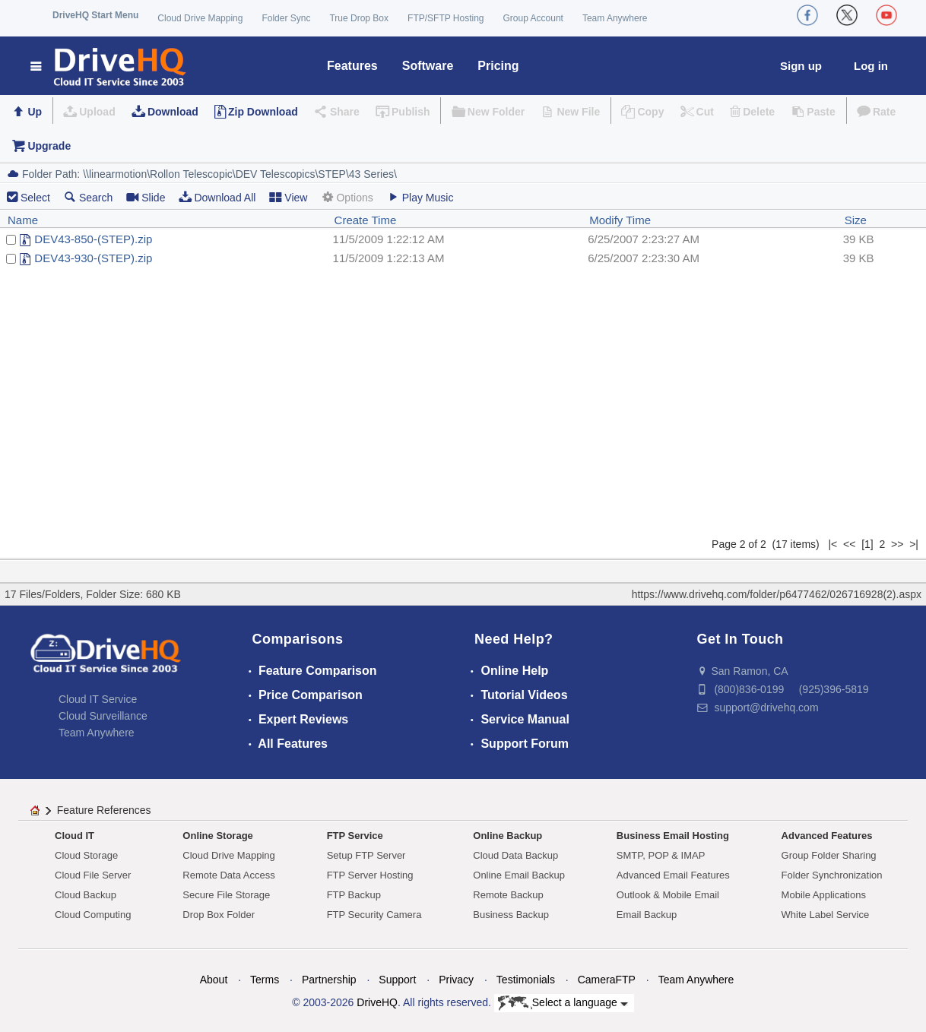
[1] (867, 544)
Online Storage (217, 835)
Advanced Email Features (673, 875)
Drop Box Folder (218, 914)
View (288, 197)
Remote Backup (508, 895)
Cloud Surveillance (103, 716)
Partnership (329, 979)
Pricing (497, 65)
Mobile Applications (824, 895)
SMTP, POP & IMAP (661, 855)
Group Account (533, 18)
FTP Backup (354, 895)
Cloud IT (74, 835)
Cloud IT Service (98, 699)
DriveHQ (377, 1002)
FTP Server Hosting (370, 875)
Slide (145, 197)
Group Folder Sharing (829, 855)
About (214, 979)
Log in (871, 65)
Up (34, 112)
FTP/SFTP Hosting (446, 18)
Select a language (563, 1003)
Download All (217, 197)
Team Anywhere (614, 18)
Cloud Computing (93, 914)
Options (347, 197)
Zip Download (263, 112)
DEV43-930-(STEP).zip (93, 258)
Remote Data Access (228, 875)
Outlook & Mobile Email (668, 895)
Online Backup (507, 835)
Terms (264, 979)
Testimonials (525, 979)
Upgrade (49, 146)
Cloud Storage (86, 855)
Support (397, 979)
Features (352, 65)
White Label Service (826, 914)
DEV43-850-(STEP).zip (93, 239)
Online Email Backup (519, 875)
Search (88, 197)
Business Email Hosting (673, 835)
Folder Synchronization (832, 875)
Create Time (366, 220)
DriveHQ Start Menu (95, 15)
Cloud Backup (85, 895)
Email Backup (647, 914)
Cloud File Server (93, 875)
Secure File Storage (226, 895)
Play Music (420, 197)
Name (23, 220)
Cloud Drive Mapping (200, 18)
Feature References (104, 810)
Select (35, 198)
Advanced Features (827, 835)
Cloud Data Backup (515, 855)
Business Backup (511, 914)
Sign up (801, 65)
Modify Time (620, 220)
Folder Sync (286, 18)
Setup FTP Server (366, 855)
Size (856, 220)
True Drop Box (358, 18)
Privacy (456, 979)
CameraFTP (607, 979)
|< (832, 544)
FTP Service (355, 835)
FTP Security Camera (374, 914)
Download (172, 112)
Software (428, 65)
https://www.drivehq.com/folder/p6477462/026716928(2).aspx (776, 594)
